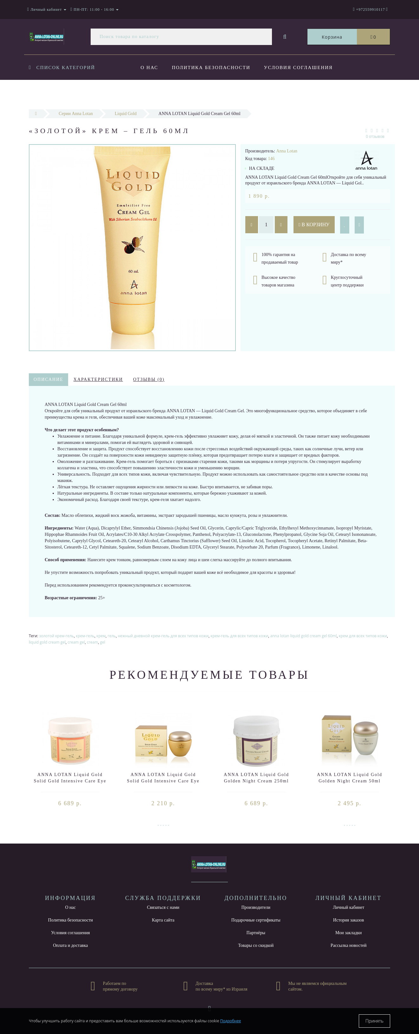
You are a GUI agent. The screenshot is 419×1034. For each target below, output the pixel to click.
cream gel (76, 642)
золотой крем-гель (56, 636)
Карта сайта (163, 920)
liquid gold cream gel (47, 642)
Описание (48, 379)
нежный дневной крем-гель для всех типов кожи (163, 636)
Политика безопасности (211, 67)
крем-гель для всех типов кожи (239, 636)
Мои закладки (348, 932)
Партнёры (256, 932)
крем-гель (85, 636)
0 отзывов (375, 136)
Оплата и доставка (171, 93)
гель (112, 636)
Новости (229, 93)
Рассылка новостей (349, 945)
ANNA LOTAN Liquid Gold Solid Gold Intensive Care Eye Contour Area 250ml (70, 781)
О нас (149, 67)
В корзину (314, 224)
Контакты (272, 93)
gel (102, 642)
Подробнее (230, 1021)
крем (101, 636)
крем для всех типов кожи (363, 636)
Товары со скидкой (256, 945)
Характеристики (98, 379)
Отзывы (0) (148, 379)
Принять (374, 1021)
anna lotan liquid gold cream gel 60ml (303, 636)
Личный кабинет (348, 907)
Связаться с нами (163, 907)
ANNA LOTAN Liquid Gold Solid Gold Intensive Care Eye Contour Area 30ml (163, 781)
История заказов (348, 920)
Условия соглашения (298, 67)
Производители (255, 907)
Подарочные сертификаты (255, 920)
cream (92, 642)
